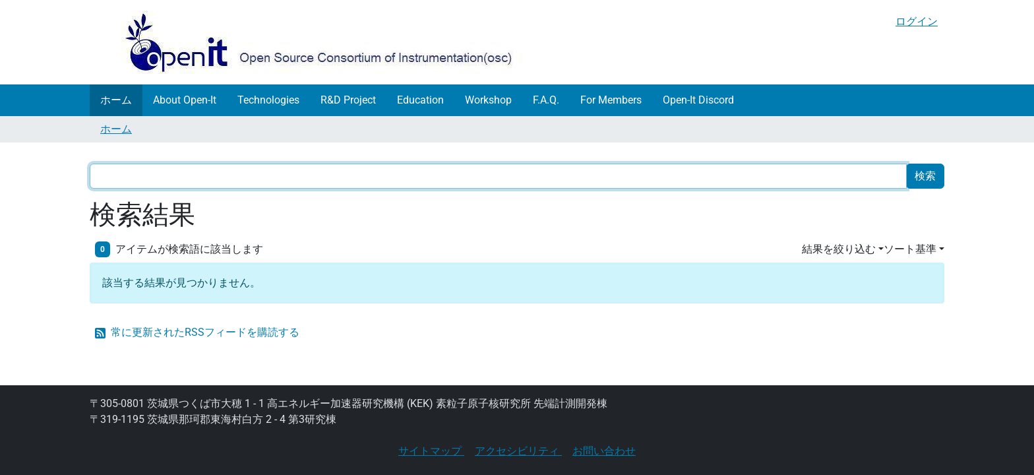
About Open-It (184, 100)
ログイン (917, 21)
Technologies (268, 100)
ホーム (116, 100)
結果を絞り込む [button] (839, 249)
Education (420, 100)
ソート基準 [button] (910, 249)
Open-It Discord (698, 100)
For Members (611, 100)
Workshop (488, 100)
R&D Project (348, 100)
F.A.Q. (546, 100)
